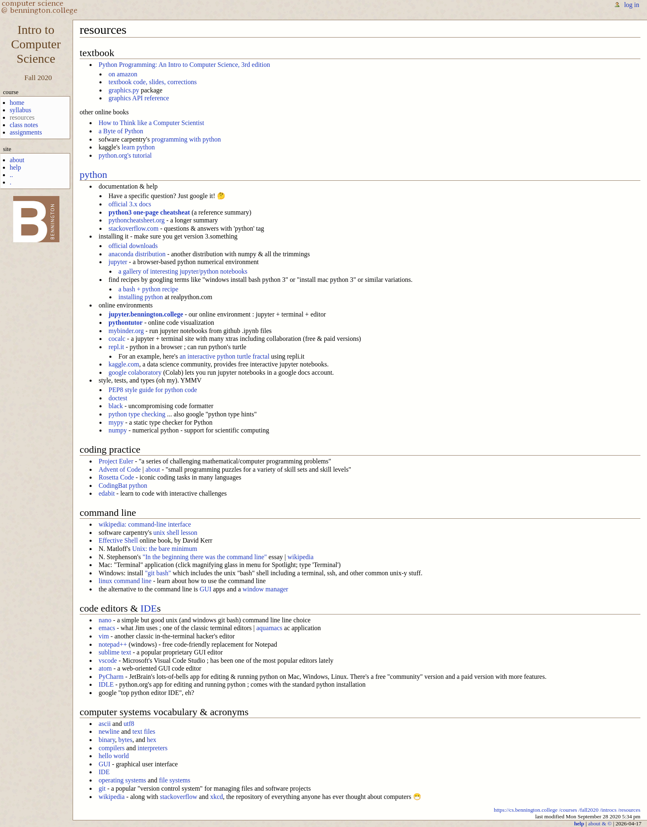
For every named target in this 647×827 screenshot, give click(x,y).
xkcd (216, 796)
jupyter (118, 261)
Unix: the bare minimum (164, 548)
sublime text (115, 652)
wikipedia (301, 556)
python (93, 174)
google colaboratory (135, 372)
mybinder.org (126, 330)
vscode (108, 660)
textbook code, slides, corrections (153, 81)
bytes (125, 739)
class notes (23, 124)
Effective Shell (118, 540)
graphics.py (124, 90)
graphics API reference (139, 98)
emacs (107, 627)
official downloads (133, 245)
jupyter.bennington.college (146, 314)
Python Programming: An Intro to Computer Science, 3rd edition (184, 64)
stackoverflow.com (133, 228)
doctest (118, 398)
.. (11, 174)
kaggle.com (124, 364)
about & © (600, 823)
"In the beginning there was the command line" (204, 556)
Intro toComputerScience (36, 44)
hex (151, 739)
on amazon (123, 74)
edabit (107, 493)
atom (105, 668)
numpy (118, 430)
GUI (205, 589)
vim (104, 636)
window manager (265, 589)
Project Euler (116, 461)
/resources (629, 810)
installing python (140, 296)
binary (107, 739)
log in (631, 4)
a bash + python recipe (148, 289)
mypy (116, 422)
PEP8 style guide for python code (153, 389)
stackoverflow (178, 796)
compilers (112, 747)
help (15, 167)
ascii (105, 723)
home (16, 102)
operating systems (122, 780)
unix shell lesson (175, 532)
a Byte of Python (121, 131)
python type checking (137, 414)
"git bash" (158, 573)
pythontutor (126, 322)
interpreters (152, 747)
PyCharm (111, 676)
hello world (114, 755)
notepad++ (113, 644)
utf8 (128, 723)
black (116, 405)
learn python (138, 147)
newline (109, 731)
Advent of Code (120, 469)
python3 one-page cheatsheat (149, 212)
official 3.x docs (130, 204)
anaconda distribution (137, 254)
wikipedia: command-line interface (145, 524)
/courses (568, 810)
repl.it (116, 346)
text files (144, 731)
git (102, 788)
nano (105, 620)
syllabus (20, 109)
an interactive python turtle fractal (224, 356)
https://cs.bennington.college (526, 810)
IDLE (106, 684)
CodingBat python (123, 485)
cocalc (117, 338)
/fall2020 (589, 810)
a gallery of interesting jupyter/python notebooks (182, 271)
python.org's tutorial (125, 155)
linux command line (125, 580)
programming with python (186, 139)
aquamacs (269, 627)
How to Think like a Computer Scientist (151, 122)
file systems (174, 780)
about (16, 159)
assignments (25, 132)
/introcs (608, 810)
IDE (148, 608)
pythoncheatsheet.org (137, 220)
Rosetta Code (116, 477)
